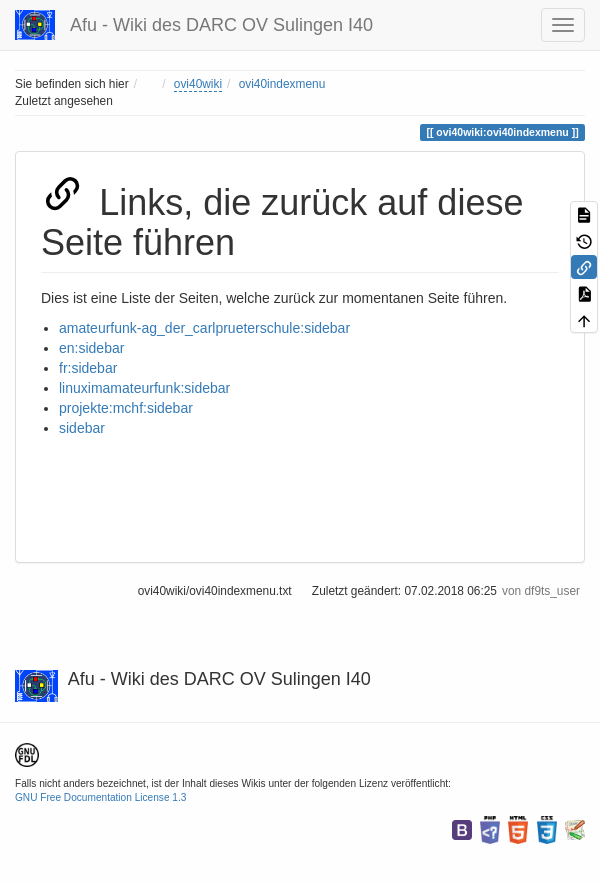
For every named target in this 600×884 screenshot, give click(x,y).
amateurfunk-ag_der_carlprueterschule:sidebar (204, 328)
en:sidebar (91, 348)
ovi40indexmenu (282, 84)
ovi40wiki (198, 84)
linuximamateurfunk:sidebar (144, 388)
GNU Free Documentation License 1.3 (100, 797)
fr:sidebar (88, 368)
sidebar (82, 428)
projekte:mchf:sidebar (126, 408)
